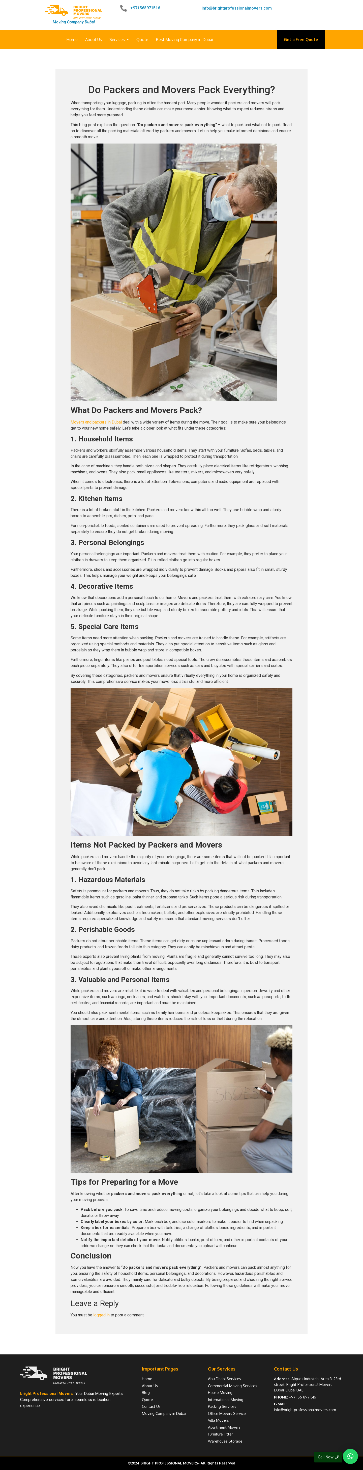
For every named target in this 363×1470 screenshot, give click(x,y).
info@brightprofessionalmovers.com (237, 8)
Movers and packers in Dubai (96, 422)
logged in (101, 1315)
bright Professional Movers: (47, 1393)
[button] (350, 1456)
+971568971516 (145, 8)
